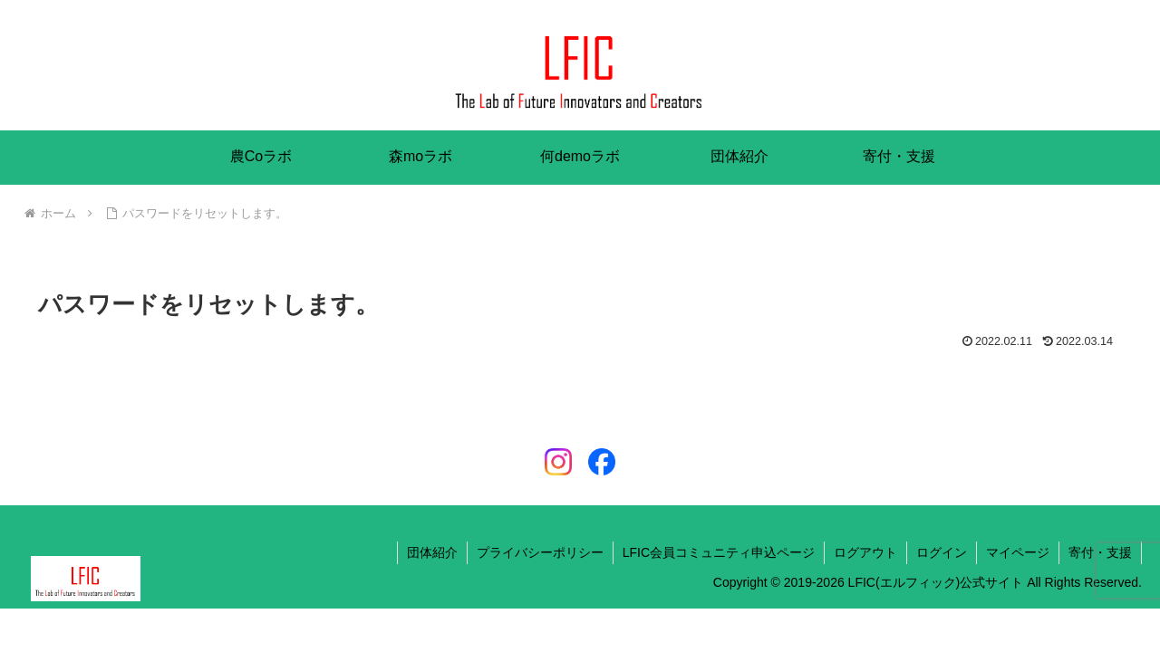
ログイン (941, 552)
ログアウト (865, 552)
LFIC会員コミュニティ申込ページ (719, 552)
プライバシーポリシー (540, 552)
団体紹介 (432, 552)
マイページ (1017, 552)
